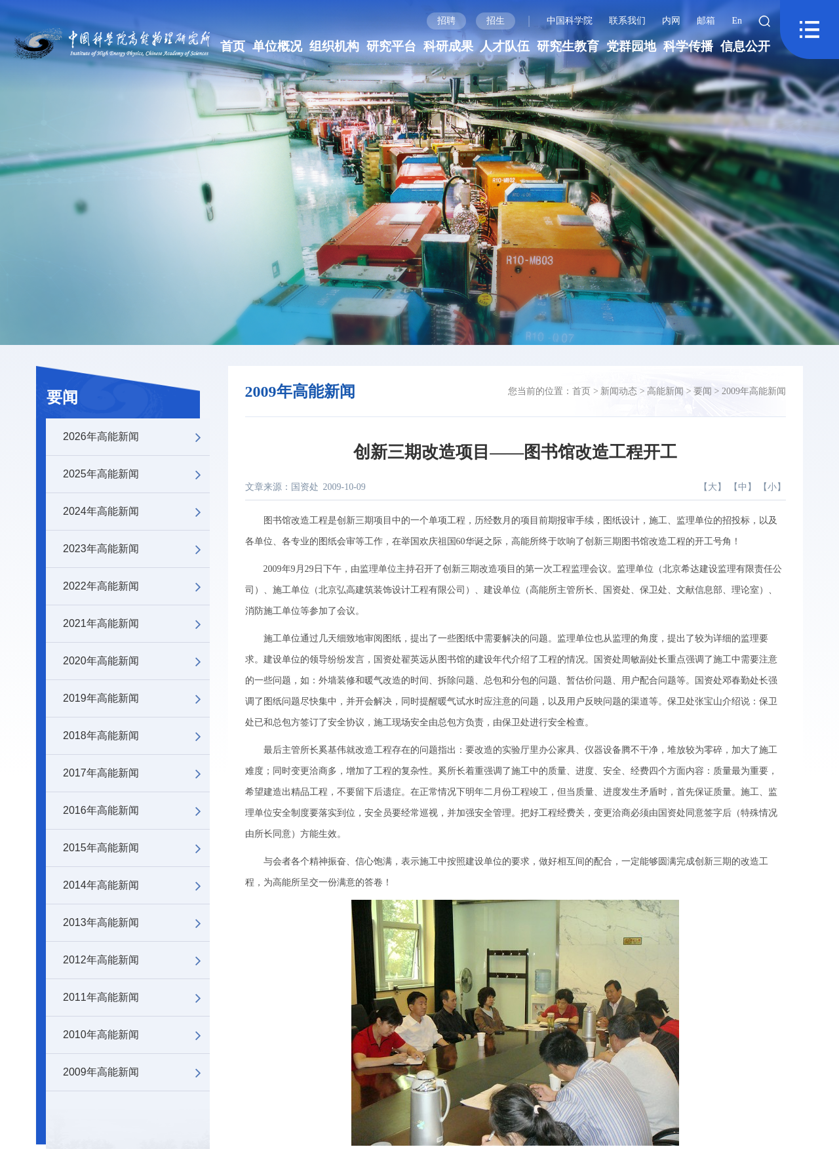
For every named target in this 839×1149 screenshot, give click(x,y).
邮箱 (706, 21)
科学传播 (688, 46)
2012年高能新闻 (136, 960)
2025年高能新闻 (136, 474)
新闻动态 (618, 391)
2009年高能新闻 (136, 1072)
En (737, 21)
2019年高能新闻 (136, 698)
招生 (495, 21)
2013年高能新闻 (136, 922)
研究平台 (391, 46)
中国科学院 (570, 21)
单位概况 (277, 46)
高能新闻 (665, 391)
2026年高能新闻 (136, 436)
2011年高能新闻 (136, 997)
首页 (232, 46)
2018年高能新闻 (136, 735)
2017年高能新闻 (136, 773)
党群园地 (631, 46)
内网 (671, 21)
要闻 (62, 397)
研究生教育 (568, 46)
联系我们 (627, 21)
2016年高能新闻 (136, 810)
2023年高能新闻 (136, 549)
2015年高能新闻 (136, 848)
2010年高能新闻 (136, 1035)
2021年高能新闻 (136, 623)
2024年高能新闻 (136, 511)
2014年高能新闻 (136, 885)
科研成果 (448, 46)
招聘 (446, 21)
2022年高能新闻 (136, 586)
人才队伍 (505, 46)
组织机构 (334, 46)
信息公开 (745, 46)
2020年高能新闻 (136, 661)
